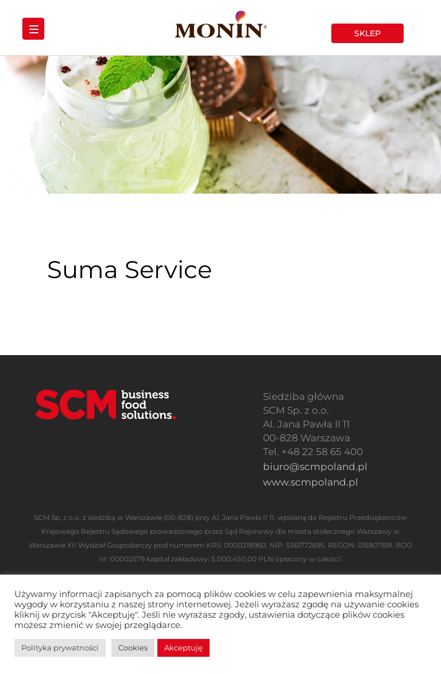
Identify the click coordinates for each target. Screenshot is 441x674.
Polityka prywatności (60, 647)
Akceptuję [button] (183, 647)
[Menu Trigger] (33, 28)
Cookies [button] (133, 647)
